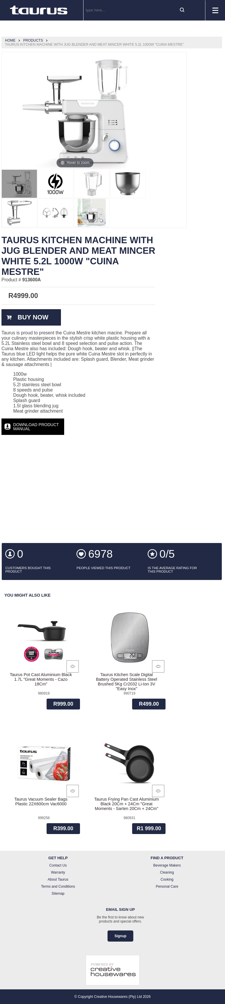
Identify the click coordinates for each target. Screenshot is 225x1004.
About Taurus (58, 879)
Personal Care (167, 886)
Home (10, 40)
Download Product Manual (36, 426)
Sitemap (58, 893)
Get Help (58, 858)
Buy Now (33, 317)
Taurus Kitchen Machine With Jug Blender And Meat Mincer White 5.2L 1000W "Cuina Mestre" (94, 44)
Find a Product (167, 858)
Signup (121, 936)
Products (33, 40)
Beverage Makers (167, 865)
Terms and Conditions (58, 886)
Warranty (58, 872)
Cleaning (167, 872)
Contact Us (58, 865)
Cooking (167, 879)
